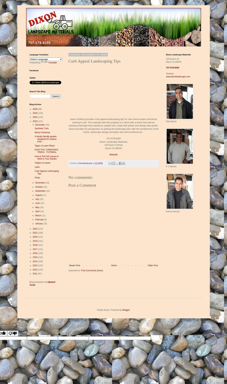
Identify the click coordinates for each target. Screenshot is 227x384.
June (37, 203)
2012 (35, 269)
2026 (35, 109)
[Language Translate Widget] (46, 59)
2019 (35, 241)
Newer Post (74, 265)
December (40, 125)
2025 (35, 113)
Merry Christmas (42, 132)
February (39, 219)
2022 (35, 229)
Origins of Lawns (42, 163)
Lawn (37, 167)
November (40, 183)
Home (114, 265)
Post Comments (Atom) (92, 270)
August (38, 195)
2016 (35, 253)
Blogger (126, 310)
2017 (35, 249)
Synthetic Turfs (41, 128)
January (39, 223)
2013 (35, 265)
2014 (35, 261)
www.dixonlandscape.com (178, 76)
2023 (35, 121)
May (37, 207)
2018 (35, 245)
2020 (35, 237)
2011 (35, 273)
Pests (37, 177)
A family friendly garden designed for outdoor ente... (46, 139)
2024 (35, 117)
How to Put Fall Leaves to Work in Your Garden (47, 157)
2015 (35, 257)
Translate (49, 62)
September (40, 191)
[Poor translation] (12, 333)
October (39, 187)
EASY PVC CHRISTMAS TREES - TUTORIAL (46, 151)
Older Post (153, 265)
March (38, 215)
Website (113, 154)
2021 (35, 233)
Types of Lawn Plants (45, 146)
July (37, 199)
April (37, 211)
